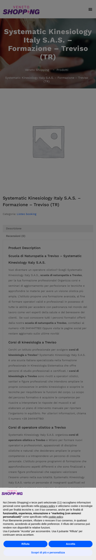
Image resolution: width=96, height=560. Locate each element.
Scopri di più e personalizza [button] (48, 552)
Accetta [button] (70, 543)
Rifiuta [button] (26, 543)
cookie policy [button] (56, 516)
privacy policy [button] (47, 506)
